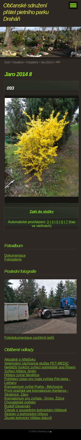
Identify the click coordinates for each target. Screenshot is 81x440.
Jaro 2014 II (47, 62)
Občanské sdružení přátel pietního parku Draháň (26, 12)
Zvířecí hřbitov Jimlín (20, 371)
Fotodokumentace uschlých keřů (29, 337)
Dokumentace (15, 255)
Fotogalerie (32, 62)
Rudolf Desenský (17, 406)
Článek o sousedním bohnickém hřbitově (35, 410)
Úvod (7, 62)
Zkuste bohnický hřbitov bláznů (28, 418)
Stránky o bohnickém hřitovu (26, 414)
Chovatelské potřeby (20, 402)
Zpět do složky (42, 211)
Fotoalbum (18, 62)
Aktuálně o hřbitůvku (20, 359)
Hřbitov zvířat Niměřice (21, 375)
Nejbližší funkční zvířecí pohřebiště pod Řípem (40, 367)
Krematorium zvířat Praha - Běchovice (33, 387)
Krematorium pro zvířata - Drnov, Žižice (34, 398)
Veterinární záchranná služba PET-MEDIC (36, 363)
